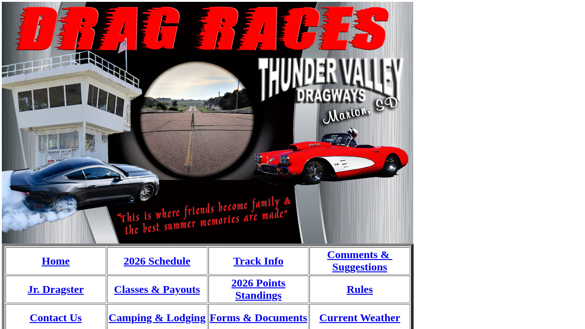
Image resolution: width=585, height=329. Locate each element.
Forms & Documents (258, 318)
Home (55, 261)
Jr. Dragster (55, 289)
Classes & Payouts (157, 289)
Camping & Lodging (157, 318)
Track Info (259, 261)
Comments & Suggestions (360, 261)
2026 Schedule (157, 261)
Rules (359, 289)
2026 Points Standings (258, 289)
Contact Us (56, 318)
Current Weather (359, 318)
